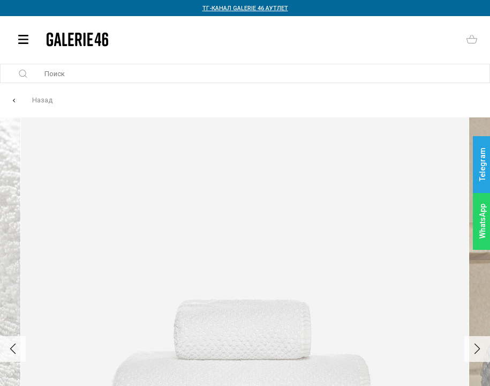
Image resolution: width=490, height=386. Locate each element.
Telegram (482, 165)
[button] (13, 349)
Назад (42, 100)
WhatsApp (482, 221)
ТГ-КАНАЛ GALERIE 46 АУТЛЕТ (245, 8)
